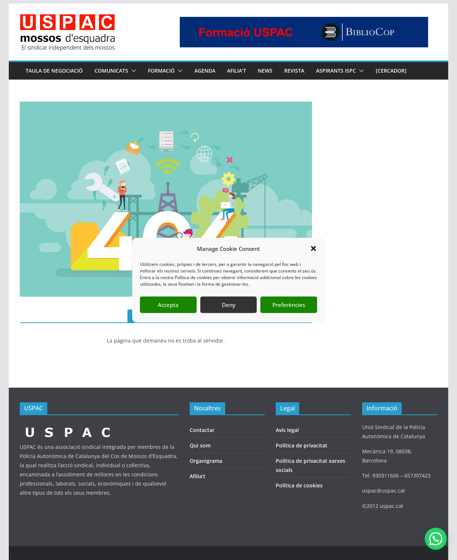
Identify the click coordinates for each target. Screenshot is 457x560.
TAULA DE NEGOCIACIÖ (54, 70)
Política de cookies (299, 485)
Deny (228, 304)
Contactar (202, 430)
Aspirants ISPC (336, 70)
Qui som (200, 445)
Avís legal (287, 430)
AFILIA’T (236, 70)
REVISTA (294, 70)
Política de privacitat (301, 445)
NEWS (265, 70)
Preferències (288, 304)
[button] (313, 248)
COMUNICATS (111, 70)
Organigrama (206, 460)
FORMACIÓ (161, 70)
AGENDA (204, 70)
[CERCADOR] (391, 70)
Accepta (168, 304)
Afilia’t (197, 476)
